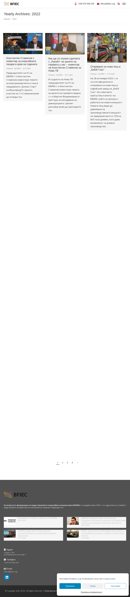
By (17, 68)
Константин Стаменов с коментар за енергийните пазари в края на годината (21, 61)
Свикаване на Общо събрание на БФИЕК (37, 518)
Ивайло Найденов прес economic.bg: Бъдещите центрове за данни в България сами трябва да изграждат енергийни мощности (103, 520)
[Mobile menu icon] (124, 4)
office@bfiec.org (106, 4)
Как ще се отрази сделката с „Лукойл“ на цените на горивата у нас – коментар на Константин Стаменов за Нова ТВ (64, 64)
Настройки (115, 586)
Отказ (92, 586)
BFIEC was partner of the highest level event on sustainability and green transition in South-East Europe (102, 533)
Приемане (70, 586)
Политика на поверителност (91, 592)
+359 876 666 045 (84, 4)
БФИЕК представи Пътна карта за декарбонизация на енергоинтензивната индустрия (37, 533)
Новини (9, 68)
